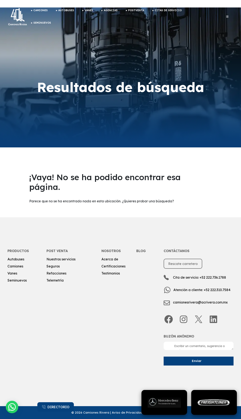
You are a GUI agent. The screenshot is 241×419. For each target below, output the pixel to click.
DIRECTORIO (55, 407)
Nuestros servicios (60, 259)
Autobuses (66, 10)
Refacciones (56, 273)
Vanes (89, 10)
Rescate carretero (183, 264)
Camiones (15, 266)
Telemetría (55, 280)
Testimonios (110, 273)
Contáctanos (176, 251)
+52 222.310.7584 (217, 290)
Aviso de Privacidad (127, 412)
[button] (12, 407)
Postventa (136, 10)
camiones (40, 10)
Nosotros (111, 251)
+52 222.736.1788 (213, 277)
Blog (141, 251)
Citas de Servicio (168, 10)
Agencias (111, 10)
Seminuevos (42, 22)
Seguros (53, 266)
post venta (57, 251)
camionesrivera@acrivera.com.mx (200, 302)
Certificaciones (113, 266)
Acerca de (109, 259)
